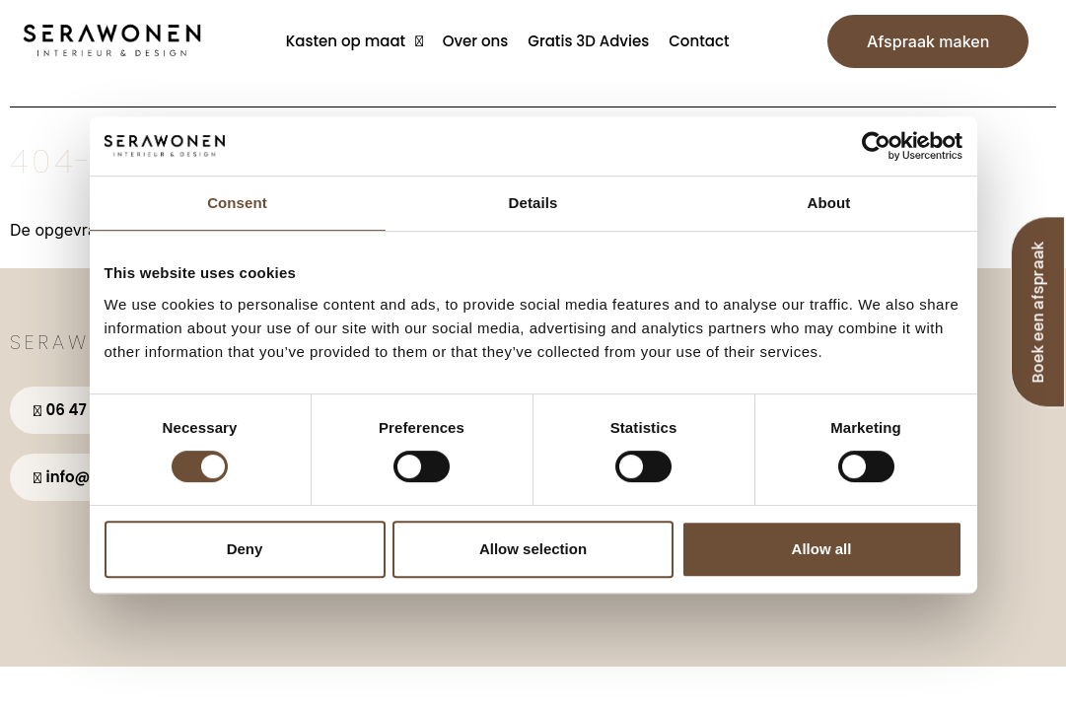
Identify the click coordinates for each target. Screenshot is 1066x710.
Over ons (476, 41)
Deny (245, 548)
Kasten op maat (354, 41)
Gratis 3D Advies (588, 41)
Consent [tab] (237, 202)
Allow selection (533, 548)
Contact (699, 41)
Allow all (822, 548)
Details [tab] (533, 202)
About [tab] (829, 202)
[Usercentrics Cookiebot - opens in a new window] (876, 146)
